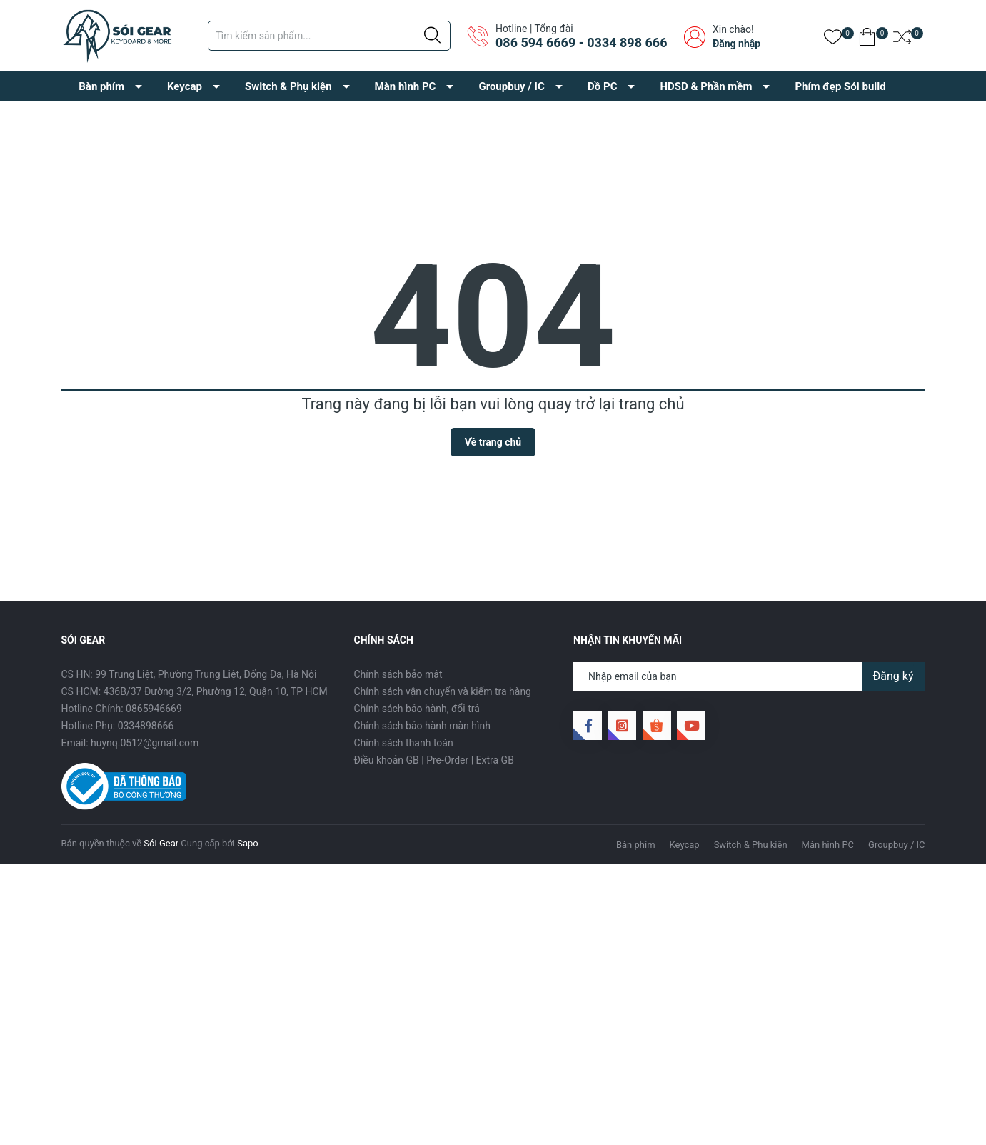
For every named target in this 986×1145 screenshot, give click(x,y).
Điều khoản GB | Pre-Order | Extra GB (434, 760)
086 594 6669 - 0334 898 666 (581, 42)
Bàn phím (101, 86)
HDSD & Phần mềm (706, 86)
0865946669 (154, 708)
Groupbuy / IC (511, 86)
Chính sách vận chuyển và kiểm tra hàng (442, 691)
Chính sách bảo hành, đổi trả (417, 708)
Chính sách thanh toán (403, 743)
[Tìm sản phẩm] (329, 35)
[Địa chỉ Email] (749, 676)
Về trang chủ (493, 442)
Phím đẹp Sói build (840, 86)
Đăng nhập (736, 43)
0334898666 (146, 725)
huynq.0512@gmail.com (144, 743)
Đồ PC (603, 86)
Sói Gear (161, 843)
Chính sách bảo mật (398, 674)
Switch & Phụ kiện (288, 86)
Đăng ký (893, 676)
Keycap (184, 86)
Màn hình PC (405, 86)
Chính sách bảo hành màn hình (422, 725)
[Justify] (432, 35)
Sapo (247, 843)
